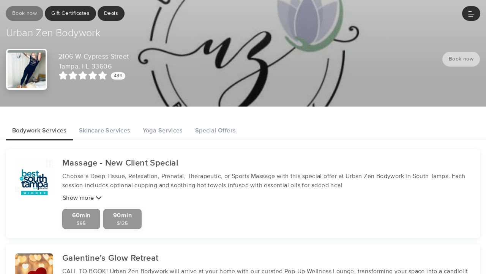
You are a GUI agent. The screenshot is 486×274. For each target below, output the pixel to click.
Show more (82, 197)
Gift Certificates (70, 13)
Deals (111, 13)
